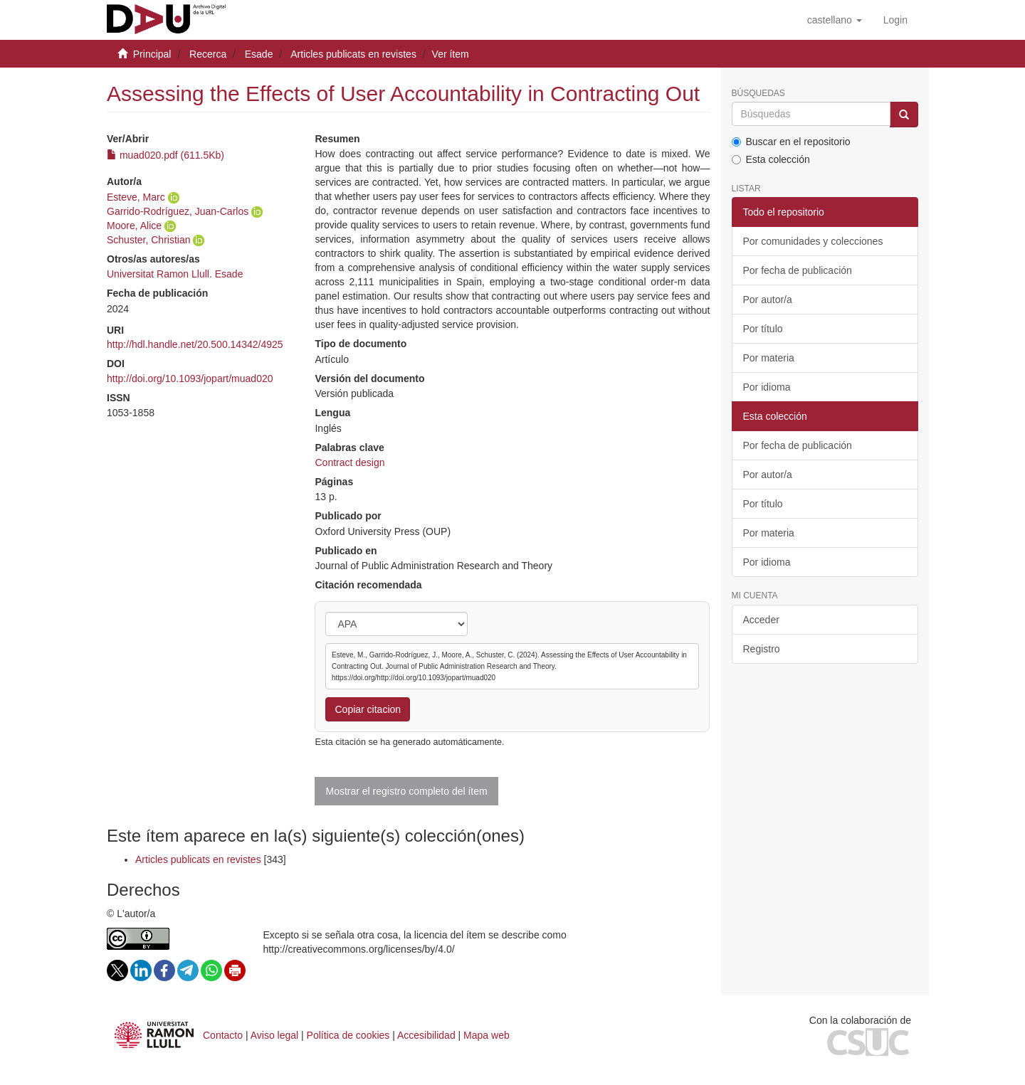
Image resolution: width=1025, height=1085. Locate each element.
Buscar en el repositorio (791, 141)
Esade (259, 54)
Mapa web (486, 1035)
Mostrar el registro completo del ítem (406, 791)
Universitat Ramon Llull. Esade (175, 274)
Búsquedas (758, 93)
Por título (763, 328)
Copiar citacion (368, 709)
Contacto (223, 1035)
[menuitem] (895, 20)
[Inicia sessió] (895, 20)
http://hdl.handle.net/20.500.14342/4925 (195, 344)
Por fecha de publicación (797, 270)
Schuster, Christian (149, 239)
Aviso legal (274, 1035)
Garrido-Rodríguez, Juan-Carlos (177, 211)
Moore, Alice (134, 225)
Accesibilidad (426, 1035)
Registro (761, 649)
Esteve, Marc (136, 197)
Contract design (349, 462)
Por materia (768, 358)
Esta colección (771, 159)
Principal (152, 54)
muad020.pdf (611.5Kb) (165, 155)
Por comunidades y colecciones (813, 241)
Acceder (761, 619)
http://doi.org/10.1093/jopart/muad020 (190, 378)
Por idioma (767, 387)
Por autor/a (767, 299)
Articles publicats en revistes (353, 54)
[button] (835, 20)
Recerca (207, 54)
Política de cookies (348, 1035)
